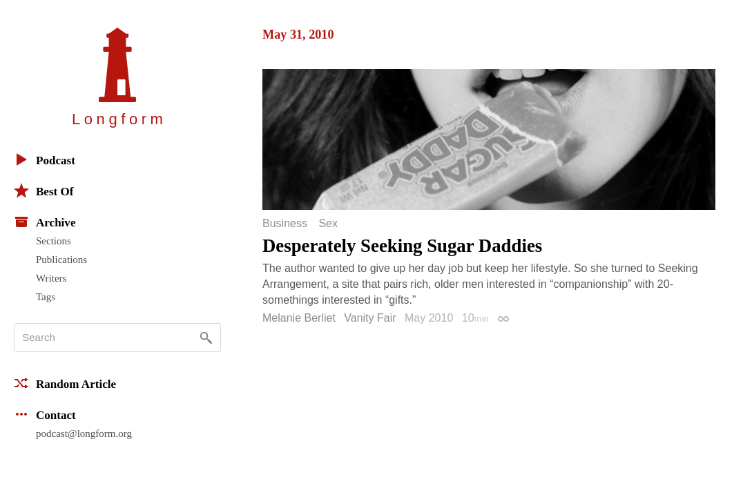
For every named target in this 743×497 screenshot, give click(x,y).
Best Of (43, 190)
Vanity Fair (370, 318)
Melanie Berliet (299, 318)
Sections (53, 240)
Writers (51, 278)
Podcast (44, 159)
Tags (45, 296)
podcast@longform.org (84, 433)
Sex (328, 223)
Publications (61, 259)
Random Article (65, 383)
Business (284, 223)
